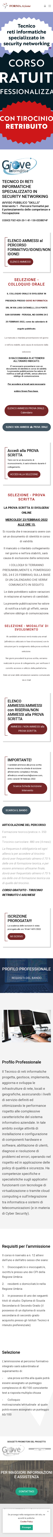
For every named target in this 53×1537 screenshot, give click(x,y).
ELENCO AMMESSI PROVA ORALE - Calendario (27, 410)
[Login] (45, 6)
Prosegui (26, 1527)
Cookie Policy (26, 1521)
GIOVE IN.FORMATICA (37, 300)
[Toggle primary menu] (49, 5)
